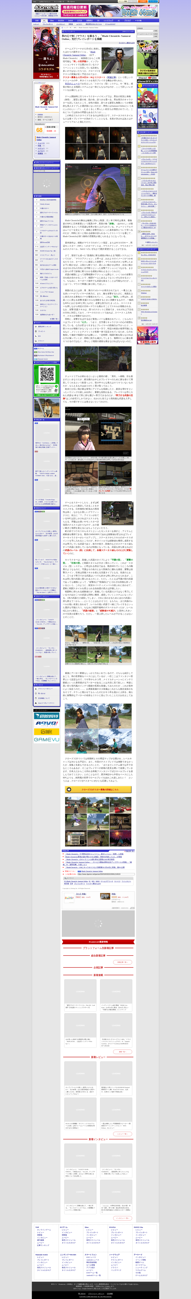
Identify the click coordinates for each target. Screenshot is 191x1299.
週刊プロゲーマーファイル (49, 212)
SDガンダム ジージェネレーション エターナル (148, 262)
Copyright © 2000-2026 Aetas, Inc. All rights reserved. (95, 1296)
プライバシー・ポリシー (96, 1293)
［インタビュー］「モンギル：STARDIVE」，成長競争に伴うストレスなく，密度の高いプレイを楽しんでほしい (46, 650)
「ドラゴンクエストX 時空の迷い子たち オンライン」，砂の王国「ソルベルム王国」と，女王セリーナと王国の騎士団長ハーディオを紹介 (149, 204)
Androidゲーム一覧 (93, 1275)
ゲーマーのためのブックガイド (49, 260)
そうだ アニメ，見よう (47, 255)
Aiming (40, 114)
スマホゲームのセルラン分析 (49, 232)
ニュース (41, 143)
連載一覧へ (55, 319)
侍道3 (114, 894)
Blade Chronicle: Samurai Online (46, 108)
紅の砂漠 (144, 305)
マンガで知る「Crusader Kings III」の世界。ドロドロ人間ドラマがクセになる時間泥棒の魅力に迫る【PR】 (46, 502)
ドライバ (41, 341)
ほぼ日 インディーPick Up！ (49, 246)
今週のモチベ (44, 208)
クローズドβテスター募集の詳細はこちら (100, 790)
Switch (70, 20)
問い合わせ (71, 1)
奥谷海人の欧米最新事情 (48, 200)
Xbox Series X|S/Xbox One (46, 352)
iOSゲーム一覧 (92, 1273)
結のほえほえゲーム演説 (48, 265)
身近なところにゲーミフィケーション (49, 305)
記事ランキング (43, 1245)
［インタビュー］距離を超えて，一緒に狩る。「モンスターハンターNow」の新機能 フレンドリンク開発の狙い (46, 679)
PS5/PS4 (61, 20)
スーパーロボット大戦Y (149, 286)
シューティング (141, 1268)
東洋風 (66, 884)
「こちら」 (107, 1286)
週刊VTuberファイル (46, 221)
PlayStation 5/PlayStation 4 (46, 355)
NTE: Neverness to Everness (149, 313)
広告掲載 (110, 1293)
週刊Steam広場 (45, 242)
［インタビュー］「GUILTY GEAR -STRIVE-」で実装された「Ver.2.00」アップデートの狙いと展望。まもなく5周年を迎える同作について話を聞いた (46, 622)
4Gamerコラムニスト (47, 283)
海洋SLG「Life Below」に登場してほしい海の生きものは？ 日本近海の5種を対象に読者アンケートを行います (46, 445)
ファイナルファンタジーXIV (149, 279)
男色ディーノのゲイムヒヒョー (49, 226)
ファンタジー (126, 881)
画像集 (40, 153)
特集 (39, 146)
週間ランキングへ (152, 242)
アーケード (138, 1255)
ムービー (79, 24)
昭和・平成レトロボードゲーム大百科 (49, 278)
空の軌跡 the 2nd (146, 320)
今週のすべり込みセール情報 (49, 237)
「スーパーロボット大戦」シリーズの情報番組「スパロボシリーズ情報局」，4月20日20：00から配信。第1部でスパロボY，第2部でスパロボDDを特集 (149, 151)
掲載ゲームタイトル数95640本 (46, 14)
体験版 (71, 24)
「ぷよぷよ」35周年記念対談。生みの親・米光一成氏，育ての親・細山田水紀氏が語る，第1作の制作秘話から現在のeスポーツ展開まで (116, 1209)
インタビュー (60, 24)
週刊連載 (40, 1240)
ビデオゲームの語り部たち (49, 287)
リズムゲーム (140, 1270)
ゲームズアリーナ (107, 881)
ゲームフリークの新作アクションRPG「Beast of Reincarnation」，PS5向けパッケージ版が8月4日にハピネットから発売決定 (149, 172)
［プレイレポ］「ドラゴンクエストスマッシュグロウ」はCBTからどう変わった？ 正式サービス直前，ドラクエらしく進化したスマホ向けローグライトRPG (149, 161)
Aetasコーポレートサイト (46, 703)
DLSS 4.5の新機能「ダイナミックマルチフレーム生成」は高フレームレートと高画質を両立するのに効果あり (80, 1126)
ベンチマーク (116, 1270)
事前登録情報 (91, 1262)
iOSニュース (91, 1257)
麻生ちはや (93, 884)
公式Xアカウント (45, 1)
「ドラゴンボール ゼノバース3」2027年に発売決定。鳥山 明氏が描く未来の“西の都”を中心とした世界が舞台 (149, 183)
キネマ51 (43, 310)
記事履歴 (143, 1)
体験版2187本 (53, 16)
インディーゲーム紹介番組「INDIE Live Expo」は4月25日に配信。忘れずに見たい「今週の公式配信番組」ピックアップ (115, 1007)
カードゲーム (140, 1265)
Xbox (52, 20)
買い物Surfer (44, 296)
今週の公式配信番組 (46, 217)
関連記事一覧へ (130, 851)
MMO (98, 881)
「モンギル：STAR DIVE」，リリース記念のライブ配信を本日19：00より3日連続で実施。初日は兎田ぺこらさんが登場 (149, 225)
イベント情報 (140, 1260)
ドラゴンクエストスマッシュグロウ (149, 271)
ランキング (153, 1)
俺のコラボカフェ (46, 273)
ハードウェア (108, 20)
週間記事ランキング (44, 326)
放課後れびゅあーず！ (47, 314)
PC (44, 21)
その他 (138, 1273)
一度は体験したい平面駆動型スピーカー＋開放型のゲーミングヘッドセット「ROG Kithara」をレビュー (116, 1126)
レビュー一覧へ (123, 1134)
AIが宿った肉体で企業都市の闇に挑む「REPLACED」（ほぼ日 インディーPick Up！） (79, 1041)
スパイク (117, 881)
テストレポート (117, 1260)
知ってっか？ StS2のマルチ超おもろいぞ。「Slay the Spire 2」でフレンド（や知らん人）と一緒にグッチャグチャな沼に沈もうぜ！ (46, 562)
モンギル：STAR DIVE (148, 255)
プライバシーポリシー (45, 688)
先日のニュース (72, 84)
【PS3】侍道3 (80, 894)
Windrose (144, 293)
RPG (93, 881)
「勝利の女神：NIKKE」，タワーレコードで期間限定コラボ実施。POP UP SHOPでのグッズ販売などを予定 (149, 236)
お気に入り (132, 1)
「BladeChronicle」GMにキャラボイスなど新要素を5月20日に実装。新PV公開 (95, 867)
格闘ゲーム (139, 1262)
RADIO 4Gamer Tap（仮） (48, 251)
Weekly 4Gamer (45, 204)
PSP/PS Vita (138, 1227)
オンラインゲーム (44, 1230)
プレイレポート (48, 24)
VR (98, 20)
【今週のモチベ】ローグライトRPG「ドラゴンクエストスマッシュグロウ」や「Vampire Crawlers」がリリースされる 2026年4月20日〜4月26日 (115, 1042)
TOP (36, 20)
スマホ (79, 20)
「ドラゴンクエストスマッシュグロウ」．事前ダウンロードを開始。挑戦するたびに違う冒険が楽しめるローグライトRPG (149, 193)
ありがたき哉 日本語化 (47, 300)
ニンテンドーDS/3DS (68, 1255)
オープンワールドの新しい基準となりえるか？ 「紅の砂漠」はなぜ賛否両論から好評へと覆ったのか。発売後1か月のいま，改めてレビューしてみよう (46, 533)
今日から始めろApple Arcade (49, 269)
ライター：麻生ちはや (127, 43)
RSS (34, 1)
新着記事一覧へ (123, 962)
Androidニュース (92, 1260)
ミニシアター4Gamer (47, 292)
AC (119, 20)
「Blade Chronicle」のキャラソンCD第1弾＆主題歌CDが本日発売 (89, 859)
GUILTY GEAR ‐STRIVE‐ (149, 299)
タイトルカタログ (69, 1243)
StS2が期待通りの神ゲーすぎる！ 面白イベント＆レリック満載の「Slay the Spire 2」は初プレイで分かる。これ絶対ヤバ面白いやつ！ (46, 590)
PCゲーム (41, 348)
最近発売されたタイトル (94, 24)
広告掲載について (44, 698)
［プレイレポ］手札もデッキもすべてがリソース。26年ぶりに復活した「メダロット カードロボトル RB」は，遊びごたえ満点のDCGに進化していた (149, 215)
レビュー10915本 (41, 16)
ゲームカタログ (110, 24)
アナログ (127, 20)
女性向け (89, 20)
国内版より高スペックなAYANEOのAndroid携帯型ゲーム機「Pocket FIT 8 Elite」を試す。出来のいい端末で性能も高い (115, 1090)
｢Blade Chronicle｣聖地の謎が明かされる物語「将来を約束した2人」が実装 (93, 857)
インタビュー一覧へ (122, 1218)
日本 (71, 884)
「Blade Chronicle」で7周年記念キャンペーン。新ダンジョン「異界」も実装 (94, 854)
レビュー (36, 24)
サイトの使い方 (59, 1)
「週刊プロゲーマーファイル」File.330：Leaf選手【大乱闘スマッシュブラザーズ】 (80, 1006)
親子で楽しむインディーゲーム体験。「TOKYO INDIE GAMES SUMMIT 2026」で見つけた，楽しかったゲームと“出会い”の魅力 (46, 473)
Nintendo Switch (43, 359)
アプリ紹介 (90, 1268)
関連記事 (111, 77)
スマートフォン (91, 1255)
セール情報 (90, 1265)
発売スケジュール (69, 1240)
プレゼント (41, 331)
